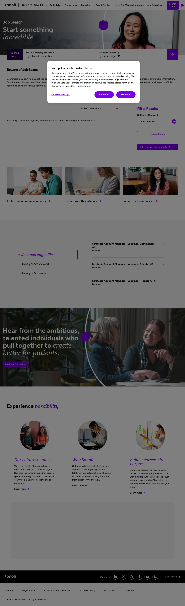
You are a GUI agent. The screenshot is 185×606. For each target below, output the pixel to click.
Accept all (126, 95)
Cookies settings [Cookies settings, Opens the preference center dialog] (60, 94)
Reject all (104, 95)
